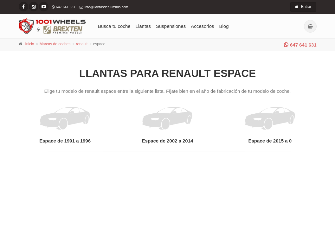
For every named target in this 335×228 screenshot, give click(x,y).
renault (82, 44)
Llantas (143, 26)
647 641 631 (300, 45)
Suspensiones (171, 26)
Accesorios (202, 26)
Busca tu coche (114, 26)
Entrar (303, 6)
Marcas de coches (55, 44)
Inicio (29, 44)
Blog (224, 26)
